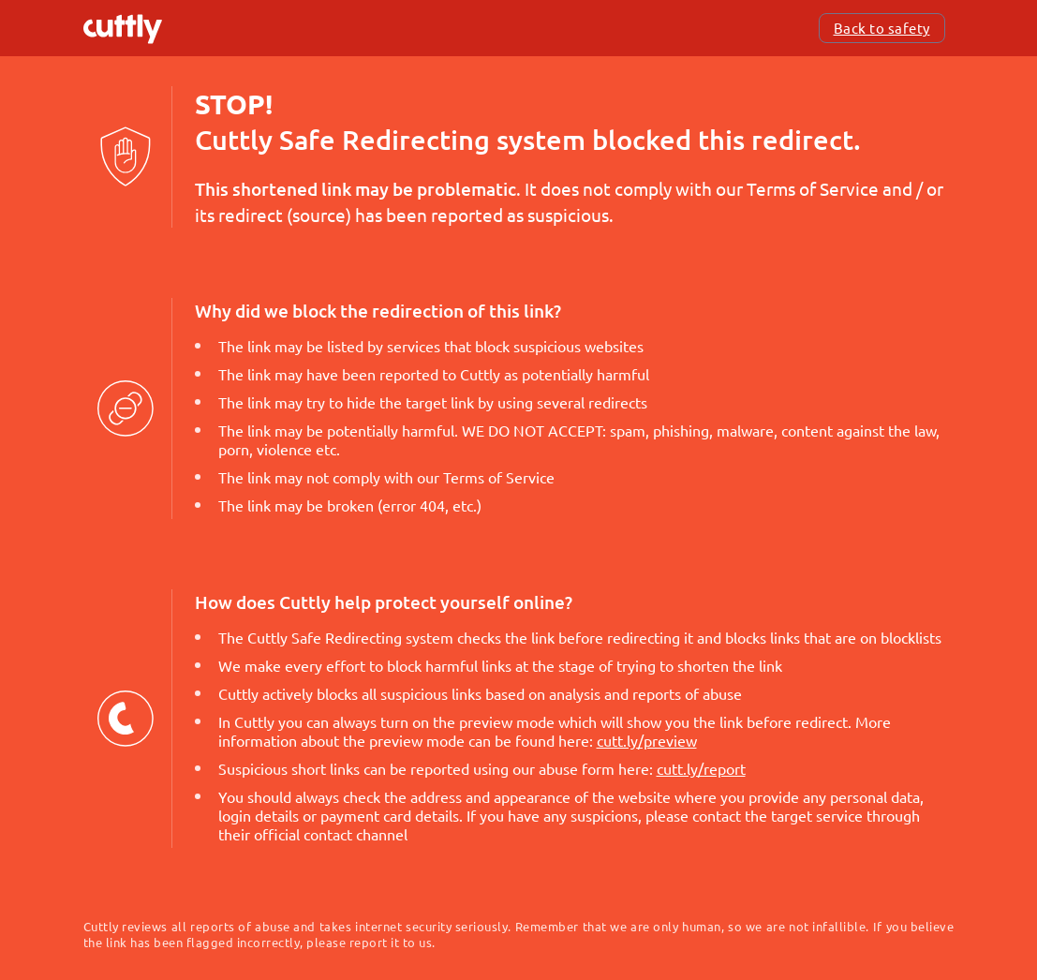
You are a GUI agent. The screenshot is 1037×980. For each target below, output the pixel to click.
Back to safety (882, 28)
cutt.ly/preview (647, 740)
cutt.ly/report (701, 768)
